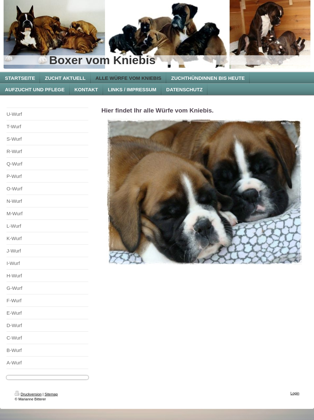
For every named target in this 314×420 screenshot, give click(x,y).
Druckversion (28, 394)
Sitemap (51, 394)
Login (294, 393)
